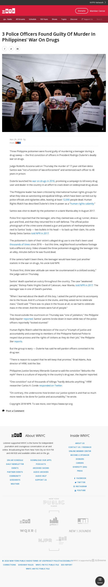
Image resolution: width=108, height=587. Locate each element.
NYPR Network (98, 2)
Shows (54, 19)
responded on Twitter (50, 385)
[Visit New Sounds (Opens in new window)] (80, 531)
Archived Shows (41, 468)
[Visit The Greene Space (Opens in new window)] (80, 540)
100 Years (44, 19)
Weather (15, 484)
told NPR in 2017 (40, 233)
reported (28, 318)
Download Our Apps (41, 460)
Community (15, 476)
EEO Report (66, 565)
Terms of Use (39, 561)
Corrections (9, 565)
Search (99, 19)
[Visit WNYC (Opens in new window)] (25, 521)
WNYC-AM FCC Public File (38, 569)
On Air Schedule (15, 460)
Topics (64, 19)
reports (18, 341)
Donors (80, 459)
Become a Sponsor (80, 455)
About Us (80, 443)
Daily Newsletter (15, 464)
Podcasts (41, 464)
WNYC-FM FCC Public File (47, 565)
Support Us (87, 19)
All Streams (20, 19)
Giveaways (15, 480)
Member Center (97, 11)
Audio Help (41, 476)
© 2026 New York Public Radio (17, 561)
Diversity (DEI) (80, 467)
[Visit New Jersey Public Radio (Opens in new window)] (28, 540)
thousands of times (20, 244)
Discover (73, 19)
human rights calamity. (82, 203)
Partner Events (15, 472)
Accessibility (66, 561)
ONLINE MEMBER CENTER (80, 451)
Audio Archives (41, 472)
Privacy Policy (53, 561)
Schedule (32, 19)
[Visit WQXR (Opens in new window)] (28, 531)
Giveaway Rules (26, 565)
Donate (81, 10)
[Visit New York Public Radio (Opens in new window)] (54, 502)
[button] (103, 129)
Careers (80, 463)
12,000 (66, 199)
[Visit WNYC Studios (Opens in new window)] (83, 521)
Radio (9, 19)
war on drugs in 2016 (43, 181)
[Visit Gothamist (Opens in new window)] (54, 521)
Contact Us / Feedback (79, 447)
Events (15, 468)
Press (80, 471)
